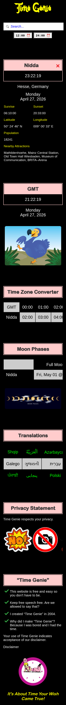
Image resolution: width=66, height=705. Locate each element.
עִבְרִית (55, 463)
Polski (55, 475)
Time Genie (33, 8)
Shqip (12, 452)
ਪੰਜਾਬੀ (13, 475)
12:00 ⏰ (23, 35)
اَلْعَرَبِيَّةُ (32, 452)
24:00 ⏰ (43, 35)
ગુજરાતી (32, 463)
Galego (13, 463)
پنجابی (31, 475)
